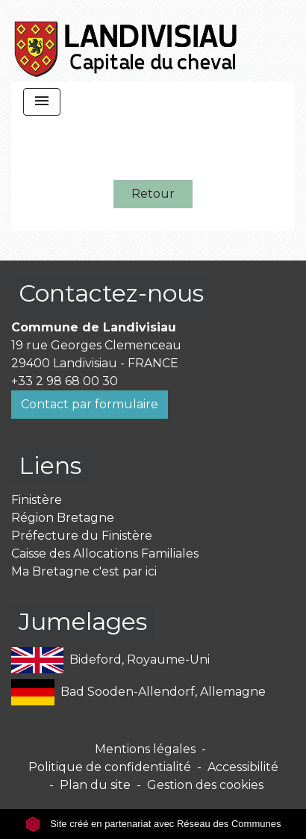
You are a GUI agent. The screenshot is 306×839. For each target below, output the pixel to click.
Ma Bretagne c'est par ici (84, 571)
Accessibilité (242, 767)
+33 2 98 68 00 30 (64, 381)
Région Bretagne (62, 518)
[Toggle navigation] (41, 102)
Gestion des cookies (205, 785)
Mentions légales (145, 749)
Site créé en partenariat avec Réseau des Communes (153, 823)
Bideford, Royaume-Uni (110, 660)
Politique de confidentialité (109, 767)
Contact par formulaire (89, 404)
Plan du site (95, 785)
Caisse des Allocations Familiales (105, 553)
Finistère (36, 500)
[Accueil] (126, 41)
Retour (153, 194)
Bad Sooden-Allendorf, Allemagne (138, 692)
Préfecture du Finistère (81, 535)
